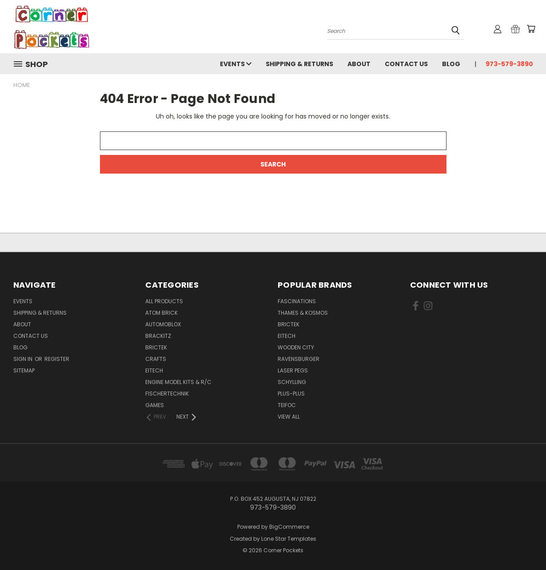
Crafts (155, 359)
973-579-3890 (509, 63)
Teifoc (287, 405)
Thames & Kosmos (303, 313)
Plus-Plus (291, 393)
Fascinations (297, 301)
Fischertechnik (167, 393)
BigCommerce (289, 526)
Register (56, 359)
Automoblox (163, 324)
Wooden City (296, 347)
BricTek (156, 347)
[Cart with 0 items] (530, 28)
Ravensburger (298, 359)
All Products (164, 301)
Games (154, 405)
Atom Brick (161, 313)
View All (289, 416)
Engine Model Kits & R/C (178, 382)
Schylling (292, 382)
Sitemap (24, 370)
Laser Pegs (293, 370)
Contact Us (406, 63)
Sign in (23, 359)
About (359, 63)
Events (235, 63)
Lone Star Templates (288, 538)
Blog (451, 63)
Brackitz (158, 336)
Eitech (154, 370)
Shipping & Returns (299, 63)
